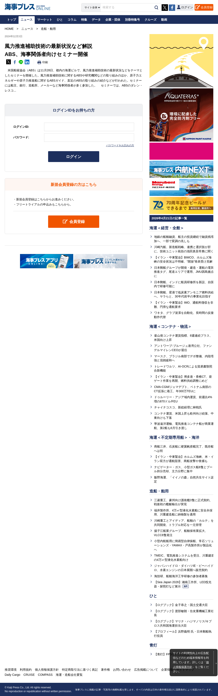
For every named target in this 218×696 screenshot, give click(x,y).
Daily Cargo (12, 674)
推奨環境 (11, 669)
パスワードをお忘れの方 (120, 145)
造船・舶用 (159, 491)
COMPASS (45, 674)
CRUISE (29, 674)
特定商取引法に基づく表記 (80, 669)
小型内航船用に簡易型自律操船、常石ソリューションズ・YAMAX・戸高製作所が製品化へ (184, 545)
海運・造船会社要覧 (69, 674)
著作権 (105, 669)
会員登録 (207, 7)
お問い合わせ (122, 669)
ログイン (73, 157)
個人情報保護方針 (47, 669)
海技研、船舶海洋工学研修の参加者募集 (181, 576)
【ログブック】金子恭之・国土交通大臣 (181, 605)
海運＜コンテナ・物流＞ (170, 326)
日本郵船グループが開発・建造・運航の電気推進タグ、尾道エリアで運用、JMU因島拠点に (184, 272)
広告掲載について (146, 669)
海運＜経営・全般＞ (166, 228)
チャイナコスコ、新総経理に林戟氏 (178, 407)
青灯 (153, 645)
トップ (11, 19)
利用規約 (26, 669)
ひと (153, 596)
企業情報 (167, 669)
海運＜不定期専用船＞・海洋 (174, 437)
